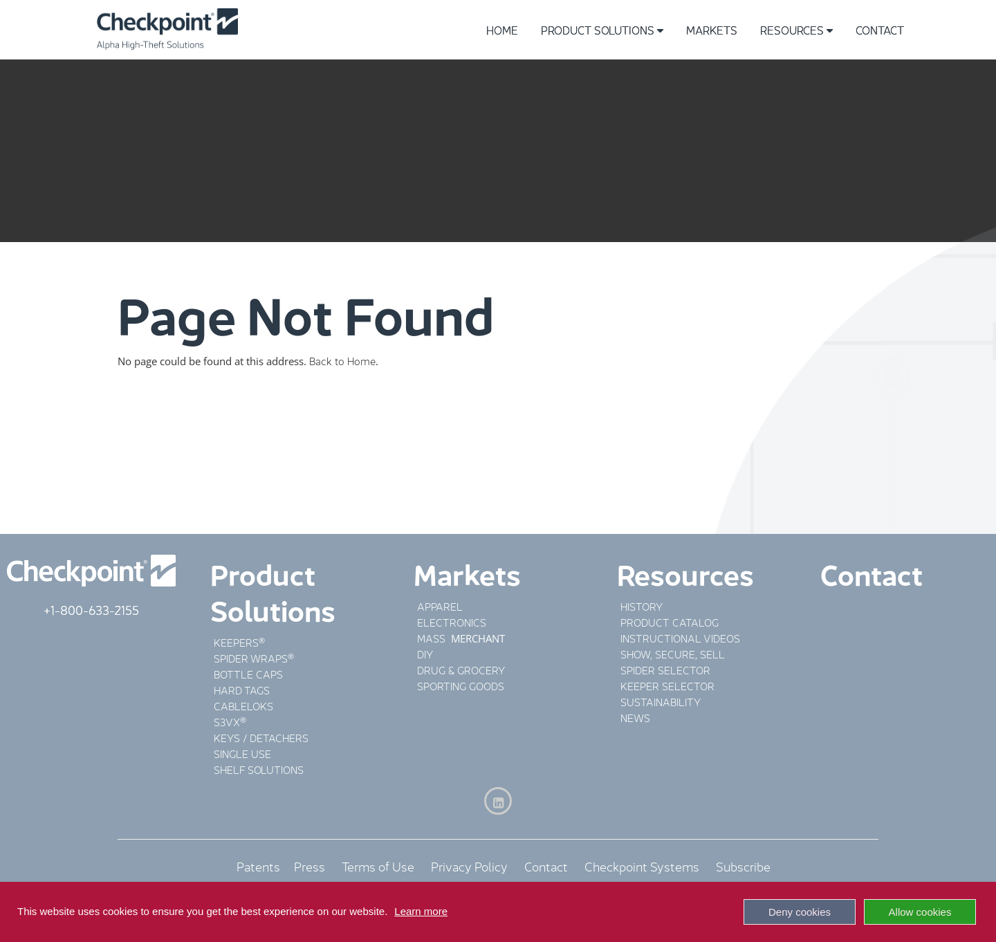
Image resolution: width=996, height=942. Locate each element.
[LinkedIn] (498, 801)
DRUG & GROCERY (461, 669)
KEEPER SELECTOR (667, 685)
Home (502, 29)
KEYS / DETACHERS (261, 737)
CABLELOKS (243, 705)
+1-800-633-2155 (91, 608)
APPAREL (440, 605)
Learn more (421, 911)
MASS (432, 637)
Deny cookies (799, 912)
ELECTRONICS (451, 621)
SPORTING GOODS (460, 685)
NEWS (635, 717)
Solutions (272, 608)
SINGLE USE (242, 753)
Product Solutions (602, 29)
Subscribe (743, 865)
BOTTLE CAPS (248, 673)
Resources (796, 29)
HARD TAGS (242, 689)
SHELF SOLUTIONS (259, 769)
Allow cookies (920, 912)
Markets (711, 29)
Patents (265, 865)
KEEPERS (236, 641)
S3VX (227, 721)
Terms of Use (378, 865)
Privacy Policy (469, 865)
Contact (880, 29)
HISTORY (641, 605)
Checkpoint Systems (641, 865)
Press (309, 865)
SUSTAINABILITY (660, 701)
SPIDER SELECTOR (665, 669)
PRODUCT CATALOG (669, 621)
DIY (425, 653)
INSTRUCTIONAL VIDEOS (680, 637)
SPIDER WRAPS (251, 657)
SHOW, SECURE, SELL (672, 653)
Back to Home (342, 360)
